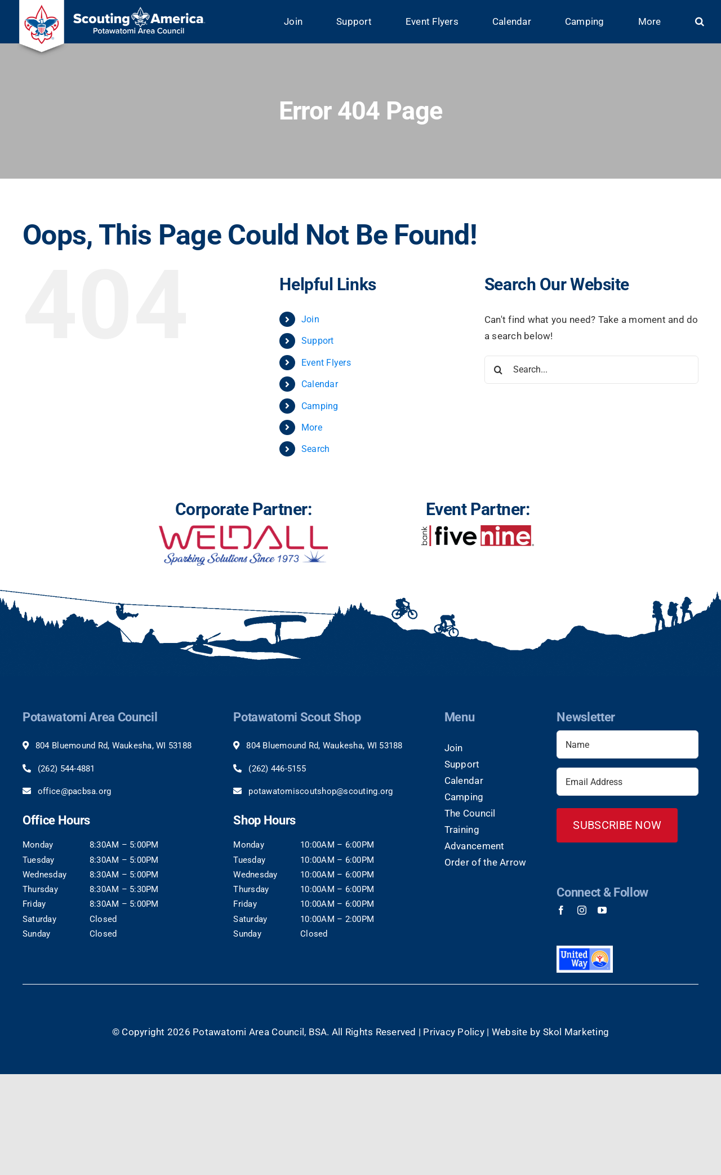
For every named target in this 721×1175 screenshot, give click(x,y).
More (311, 427)
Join (310, 319)
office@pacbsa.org (74, 791)
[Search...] (591, 370)
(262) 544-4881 (66, 769)
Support (317, 340)
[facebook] (561, 910)
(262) (259, 769)
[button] (699, 21)
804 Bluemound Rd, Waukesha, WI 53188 (113, 746)
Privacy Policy (453, 1031)
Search (315, 449)
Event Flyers (326, 362)
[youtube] (602, 910)
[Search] (498, 370)
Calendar (319, 384)
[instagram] (581, 910)
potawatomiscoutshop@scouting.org (320, 791)
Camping (320, 406)
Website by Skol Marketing (550, 1031)
